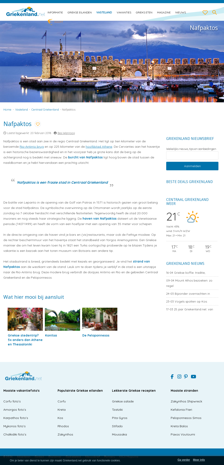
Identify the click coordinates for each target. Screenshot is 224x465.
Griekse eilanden (80, 12)
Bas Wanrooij (66, 133)
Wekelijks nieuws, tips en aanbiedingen (191, 149)
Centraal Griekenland (45, 109)
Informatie (55, 12)
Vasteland (104, 12)
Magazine (164, 12)
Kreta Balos (179, 426)
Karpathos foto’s (15, 418)
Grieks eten (144, 12)
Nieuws (180, 12)
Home (7, 109)
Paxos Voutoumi (183, 434)
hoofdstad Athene (99, 147)
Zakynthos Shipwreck (186, 401)
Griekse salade (123, 401)
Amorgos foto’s (14, 410)
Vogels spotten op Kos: (186, 301)
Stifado (117, 426)
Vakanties (124, 12)
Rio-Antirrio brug (32, 147)
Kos (60, 418)
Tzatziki (117, 410)
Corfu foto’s (12, 401)
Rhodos (63, 426)
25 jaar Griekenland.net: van (189, 309)
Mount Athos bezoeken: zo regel (189, 283)
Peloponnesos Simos (186, 418)
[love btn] (205, 12)
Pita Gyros (119, 418)
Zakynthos (65, 434)
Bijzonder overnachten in (188, 293)
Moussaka (119, 434)
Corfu (62, 401)
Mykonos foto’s (14, 426)
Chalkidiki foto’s (14, 434)
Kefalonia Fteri (181, 410)
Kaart (58, 21)
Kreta (62, 410)
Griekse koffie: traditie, (185, 272)
